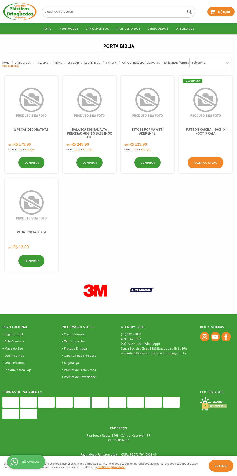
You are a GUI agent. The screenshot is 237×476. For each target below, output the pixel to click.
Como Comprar (75, 334)
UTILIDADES (185, 28)
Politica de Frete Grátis (80, 370)
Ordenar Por (174, 63)
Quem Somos (14, 356)
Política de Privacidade (80, 377)
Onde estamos (15, 363)
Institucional (15, 326)
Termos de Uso (74, 341)
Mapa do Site (14, 348)
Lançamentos (97, 28)
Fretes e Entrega (75, 348)
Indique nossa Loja (18, 370)
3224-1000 (131, 334)
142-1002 (131, 339)
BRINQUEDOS (158, 28)
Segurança (71, 363)
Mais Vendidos (128, 28)
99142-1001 (140, 344)
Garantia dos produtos (80, 356)
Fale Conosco (14, 341)
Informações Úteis (78, 326)
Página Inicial (14, 334)
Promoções (69, 28)
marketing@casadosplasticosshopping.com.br (153, 353)
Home (47, 28)
